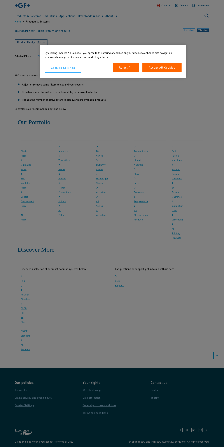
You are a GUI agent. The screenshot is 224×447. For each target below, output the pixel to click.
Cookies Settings (63, 67)
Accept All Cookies (162, 67)
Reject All (126, 67)
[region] (113, 61)
